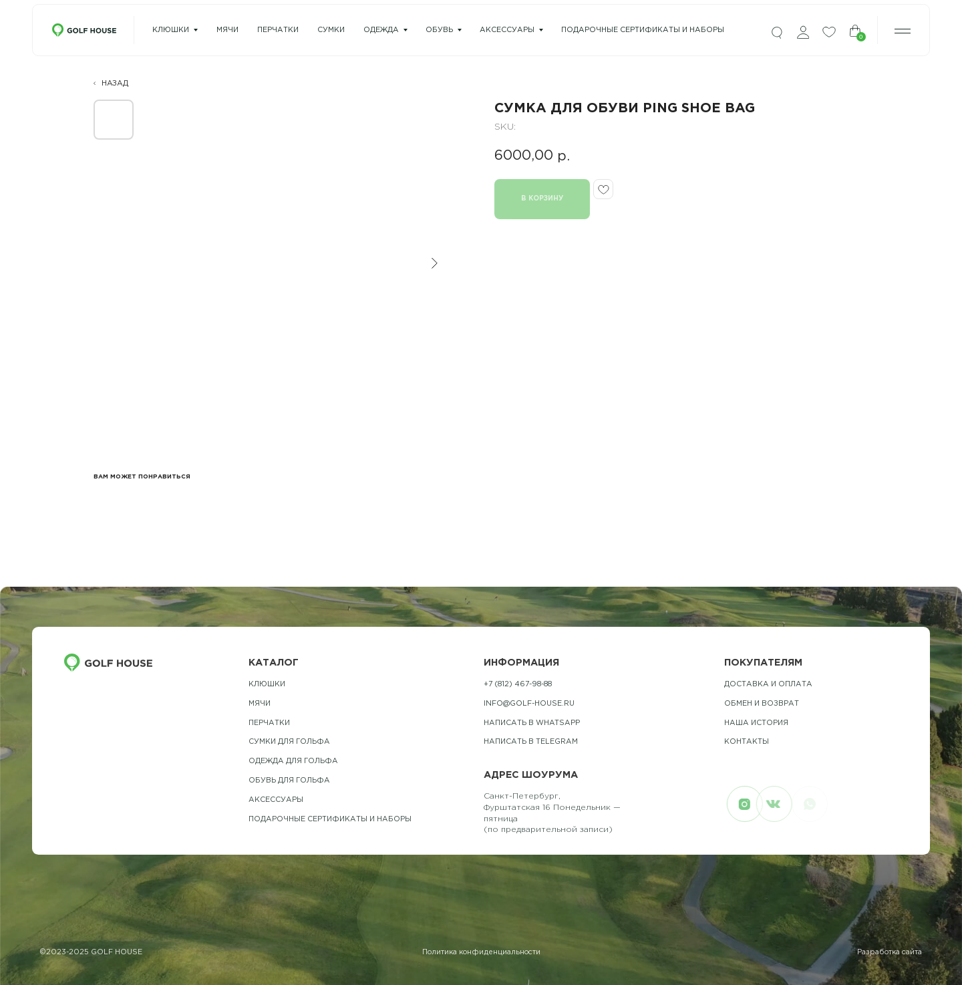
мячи (227, 30)
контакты (746, 741)
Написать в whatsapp (532, 723)
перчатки (278, 30)
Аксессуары (507, 30)
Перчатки (269, 723)
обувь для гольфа (289, 780)
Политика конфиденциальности (481, 952)
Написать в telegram (531, 741)
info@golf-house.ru (529, 703)
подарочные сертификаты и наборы (642, 30)
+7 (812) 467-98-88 (518, 684)
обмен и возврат (761, 703)
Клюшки (170, 30)
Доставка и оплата (768, 684)
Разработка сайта (889, 952)
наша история (756, 723)
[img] (777, 33)
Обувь (439, 30)
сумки (331, 30)
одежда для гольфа (293, 761)
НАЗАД (115, 83)
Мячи (260, 703)
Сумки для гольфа (289, 741)
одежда (381, 30)
